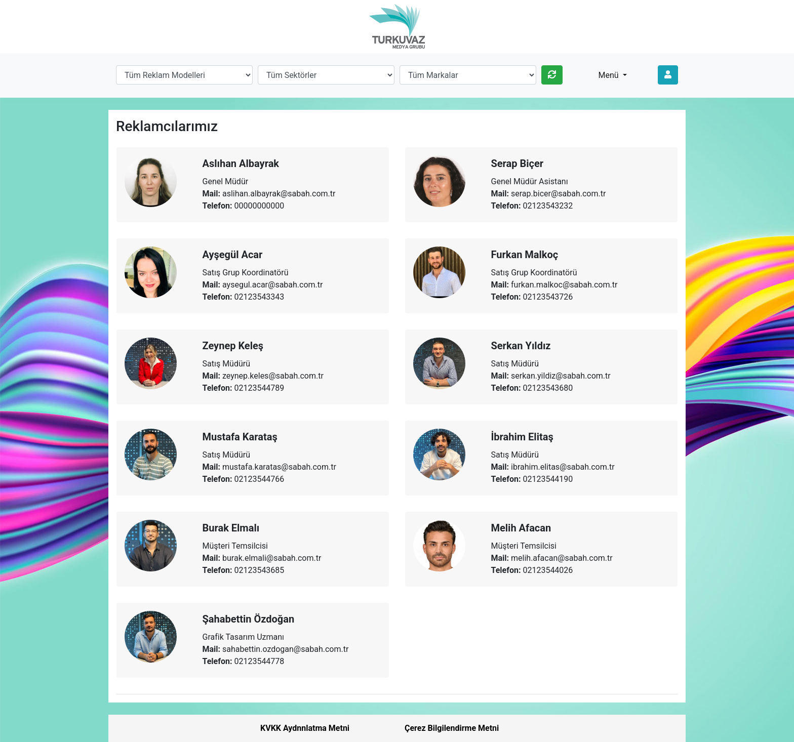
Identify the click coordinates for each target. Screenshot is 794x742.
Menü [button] (610, 75)
